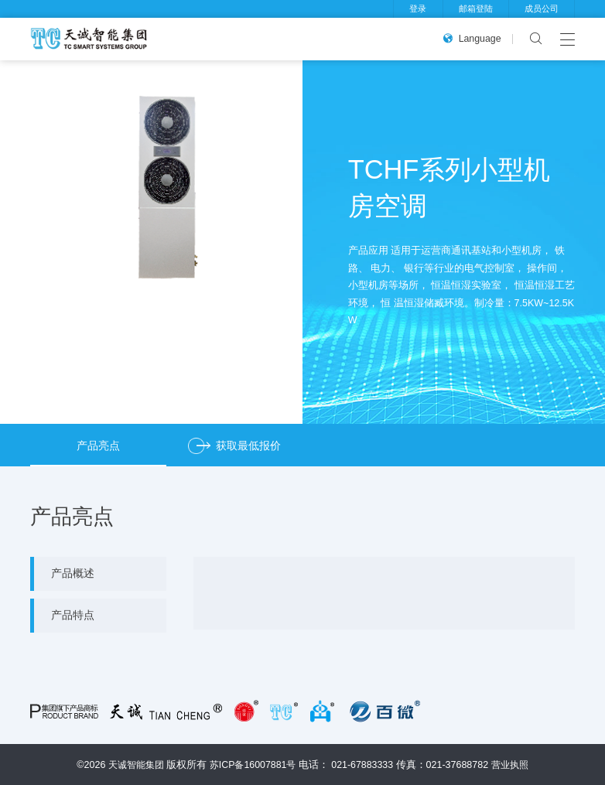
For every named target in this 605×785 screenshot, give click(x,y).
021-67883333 (364, 764)
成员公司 (542, 8)
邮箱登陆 (475, 8)
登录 (417, 8)
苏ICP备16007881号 (252, 764)
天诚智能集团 (132, 764)
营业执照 (514, 764)
